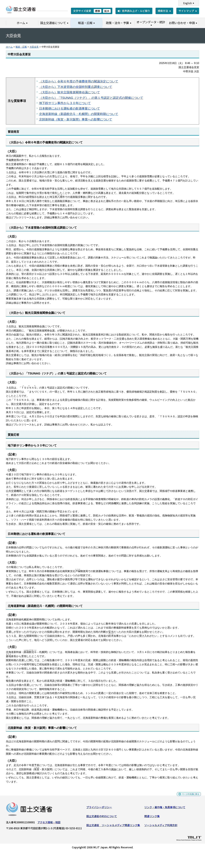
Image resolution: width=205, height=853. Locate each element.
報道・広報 (21, 47)
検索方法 (163, 11)
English (187, 3)
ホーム (9, 47)
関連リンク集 (152, 817)
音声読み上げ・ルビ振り (136, 11)
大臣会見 (34, 47)
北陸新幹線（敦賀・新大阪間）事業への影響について (75, 119)
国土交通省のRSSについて (101, 817)
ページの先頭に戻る (188, 796)
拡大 (106, 11)
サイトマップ (186, 11)
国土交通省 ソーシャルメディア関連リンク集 (113, 826)
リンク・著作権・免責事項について (164, 808)
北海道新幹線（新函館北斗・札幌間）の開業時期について (78, 114)
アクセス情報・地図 (48, 823)
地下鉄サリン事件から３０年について (65, 103)
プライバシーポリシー (99, 808)
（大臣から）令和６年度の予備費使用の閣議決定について (78, 81)
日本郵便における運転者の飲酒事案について (69, 108)
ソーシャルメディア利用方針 (160, 826)
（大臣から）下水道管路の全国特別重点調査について (75, 87)
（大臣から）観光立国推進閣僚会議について (69, 92)
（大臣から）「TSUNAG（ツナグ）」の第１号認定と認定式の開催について (91, 97)
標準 (97, 11)
